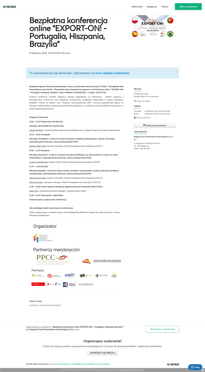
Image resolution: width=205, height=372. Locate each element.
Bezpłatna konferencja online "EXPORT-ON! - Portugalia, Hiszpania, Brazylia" (68, 32)
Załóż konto (137, 6)
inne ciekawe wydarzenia (112, 73)
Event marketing (103, 364)
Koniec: (136, 114)
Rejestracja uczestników (85, 364)
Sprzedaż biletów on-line (64, 364)
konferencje (34, 305)
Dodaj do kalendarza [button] (142, 118)
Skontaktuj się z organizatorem (162, 329)
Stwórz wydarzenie (188, 6)
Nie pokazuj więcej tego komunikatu (131, 370)
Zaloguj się (151, 6)
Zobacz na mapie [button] (142, 101)
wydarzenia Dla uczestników (50, 305)
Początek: (138, 111)
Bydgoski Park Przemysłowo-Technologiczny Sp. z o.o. (54, 329)
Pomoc (165, 6)
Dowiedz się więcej (102, 352)
